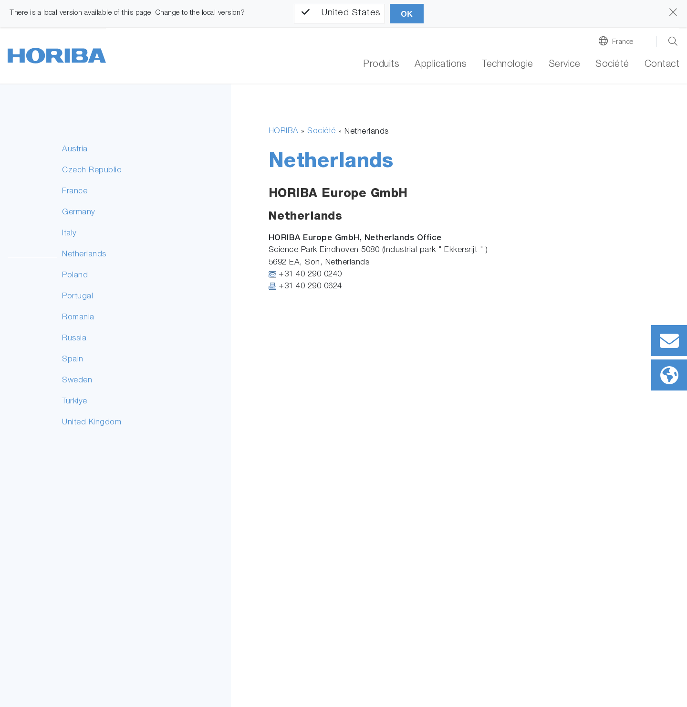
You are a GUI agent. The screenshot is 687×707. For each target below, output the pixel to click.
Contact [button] (662, 65)
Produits (381, 65)
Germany (78, 213)
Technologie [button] (507, 65)
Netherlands (84, 255)
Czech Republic (91, 171)
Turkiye (74, 402)
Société (321, 131)
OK (407, 14)
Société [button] (612, 65)
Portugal (77, 297)
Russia (74, 339)
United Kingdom (91, 423)
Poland (75, 276)
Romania (78, 318)
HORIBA (284, 131)
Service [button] (565, 65)
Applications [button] (441, 65)
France (623, 42)
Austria (75, 150)
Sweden (77, 381)
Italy (69, 234)
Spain (72, 360)
